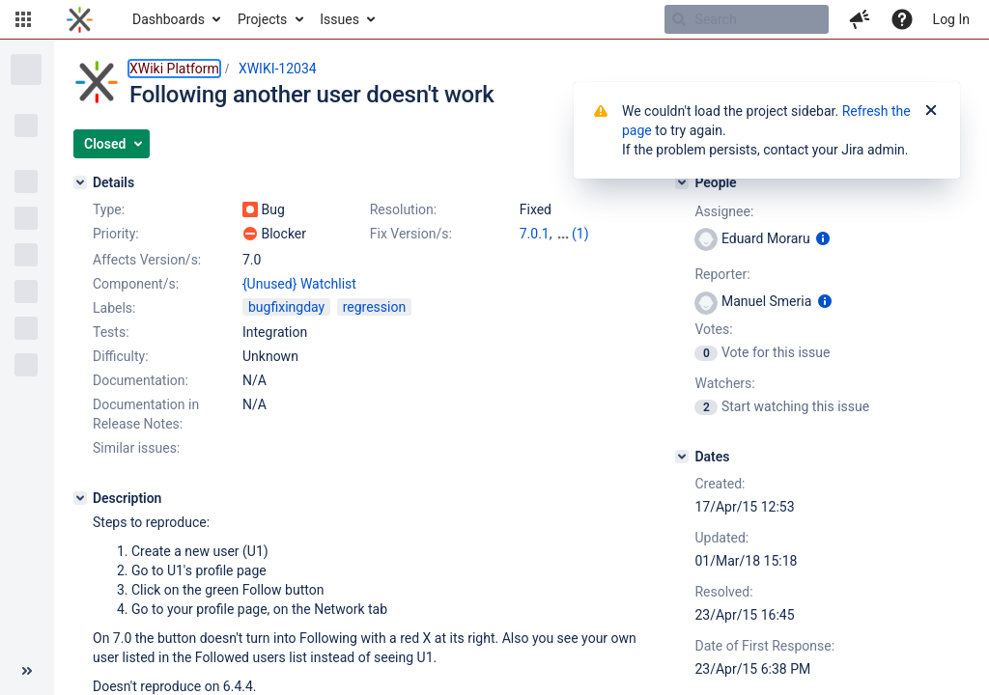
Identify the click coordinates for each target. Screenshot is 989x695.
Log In (951, 19)
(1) (580, 233)
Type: (109, 209)
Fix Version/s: (411, 233)
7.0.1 (535, 233)
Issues (339, 19)
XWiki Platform (174, 68)
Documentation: (140, 380)
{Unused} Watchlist (299, 284)
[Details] (80, 182)
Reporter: (721, 274)
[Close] (931, 111)
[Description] (80, 498)
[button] (23, 19)
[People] (682, 182)
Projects (262, 19)
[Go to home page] (79, 19)
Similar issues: (136, 448)
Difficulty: (121, 356)
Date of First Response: (764, 645)
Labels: (114, 308)
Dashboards (168, 19)
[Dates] (682, 456)
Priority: (116, 233)
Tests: (111, 332)
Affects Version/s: (147, 259)
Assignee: (723, 211)
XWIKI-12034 (278, 68)
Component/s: (136, 284)
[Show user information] (823, 238)
